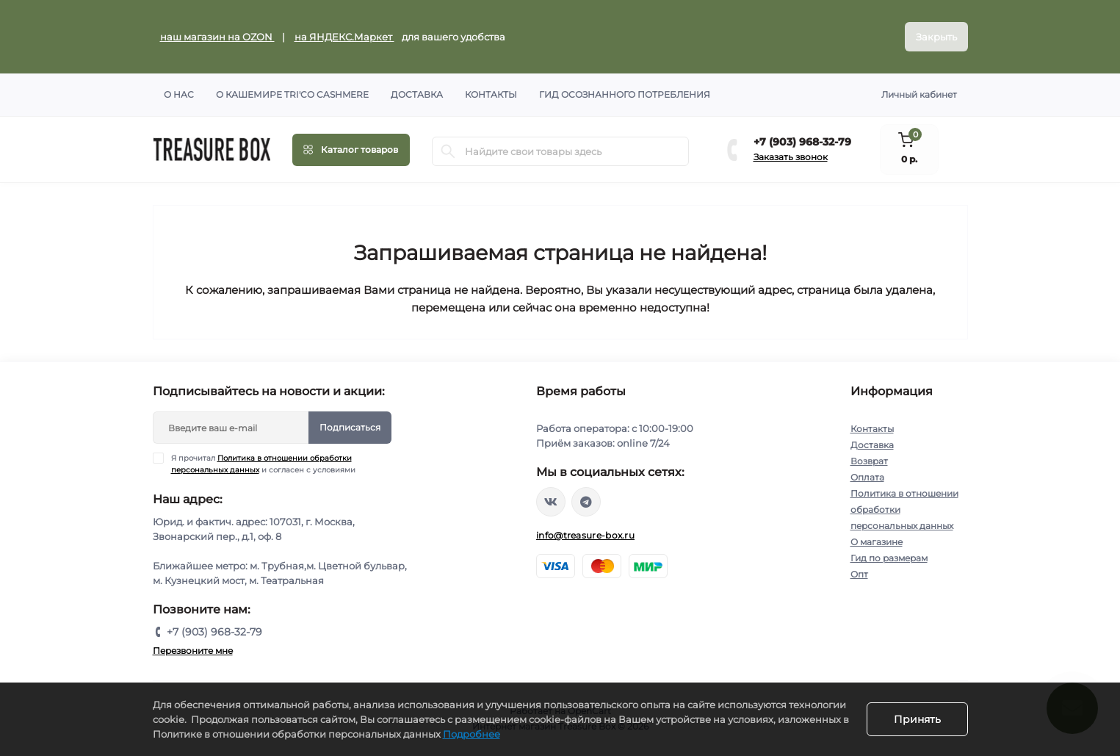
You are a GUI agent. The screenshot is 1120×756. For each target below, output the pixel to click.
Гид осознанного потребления (624, 94)
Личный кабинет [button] (919, 94)
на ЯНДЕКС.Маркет (344, 37)
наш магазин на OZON (217, 37)
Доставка (417, 94)
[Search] (448, 151)
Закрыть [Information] (936, 37)
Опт (859, 574)
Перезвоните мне (193, 650)
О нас (179, 94)
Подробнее (471, 734)
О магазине (876, 541)
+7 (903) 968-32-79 (802, 141)
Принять (917, 719)
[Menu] (351, 150)
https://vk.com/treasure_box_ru (550, 502)
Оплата (867, 477)
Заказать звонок (791, 156)
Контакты (491, 94)
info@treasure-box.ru (585, 535)
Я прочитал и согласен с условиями (263, 464)
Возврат (869, 461)
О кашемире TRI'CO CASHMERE (292, 94)
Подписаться (349, 427)
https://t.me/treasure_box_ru (586, 502)
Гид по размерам (889, 558)
